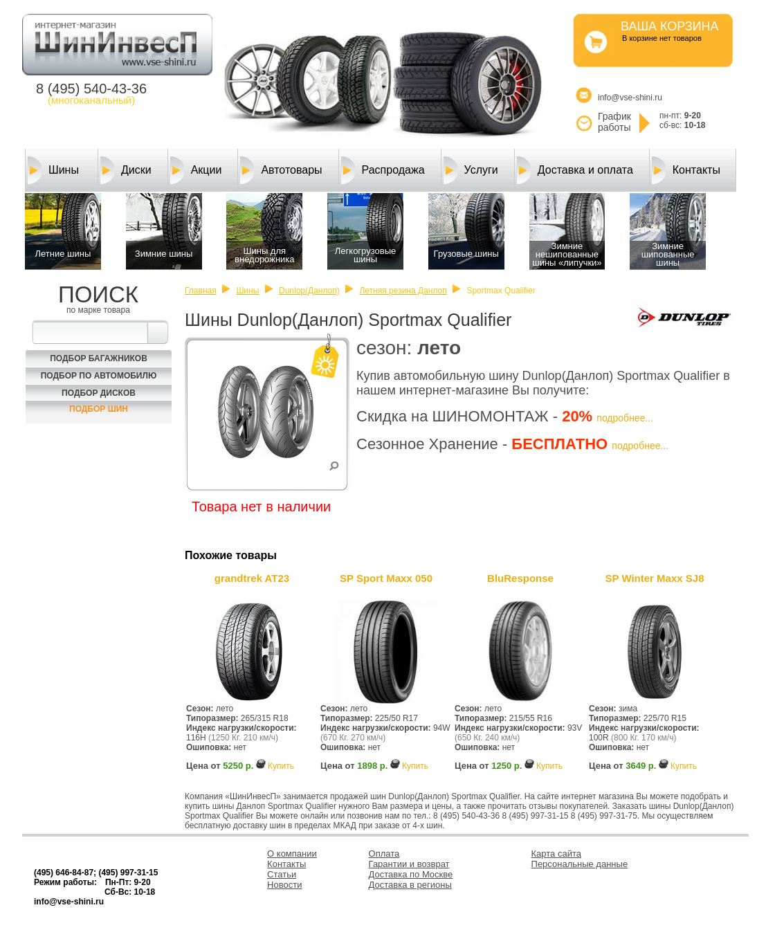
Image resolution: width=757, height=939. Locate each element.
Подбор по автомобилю (99, 376)
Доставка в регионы (410, 884)
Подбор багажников (98, 358)
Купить (281, 766)
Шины (53, 170)
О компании (292, 853)
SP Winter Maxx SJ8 (654, 578)
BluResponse (520, 578)
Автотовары (281, 170)
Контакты (686, 170)
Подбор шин (98, 409)
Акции (196, 170)
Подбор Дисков (99, 393)
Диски (126, 170)
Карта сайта (556, 853)
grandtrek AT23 (252, 578)
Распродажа (383, 170)
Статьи (281, 874)
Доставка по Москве (411, 874)
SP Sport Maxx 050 (386, 578)
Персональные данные (579, 864)
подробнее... (624, 417)
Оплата (384, 853)
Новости (284, 884)
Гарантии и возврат (409, 864)
